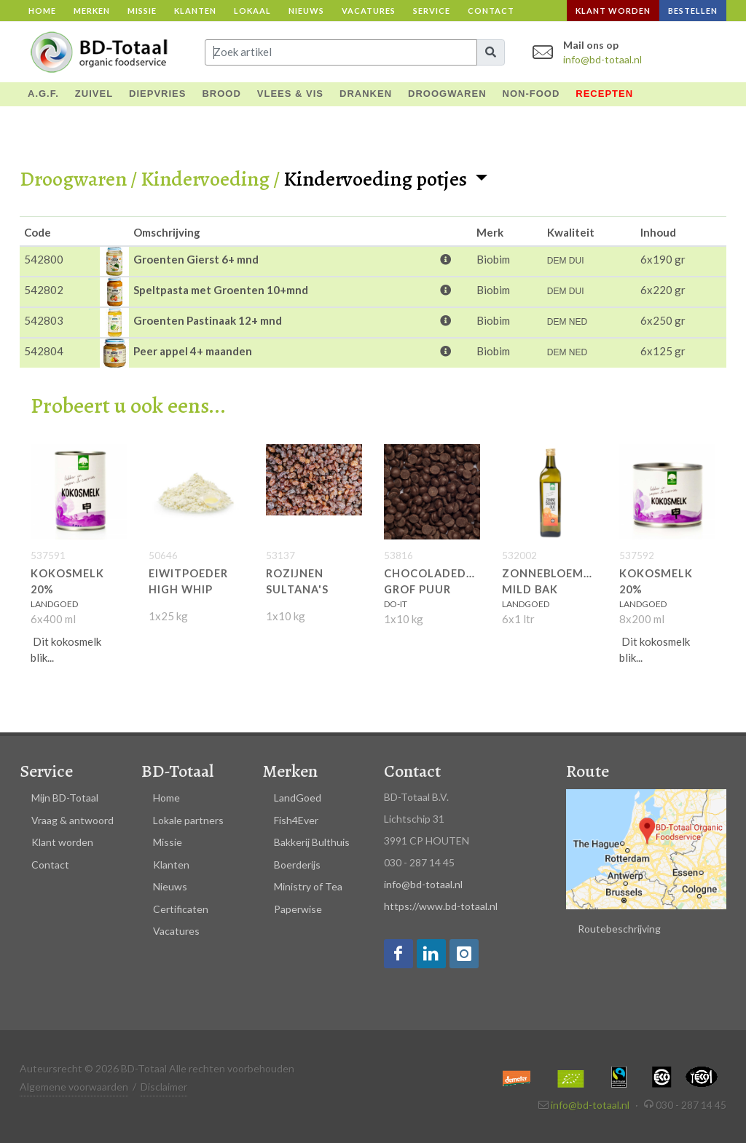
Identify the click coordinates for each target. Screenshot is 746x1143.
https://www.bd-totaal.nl (441, 906)
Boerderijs (297, 864)
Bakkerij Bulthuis (312, 842)
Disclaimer (164, 1086)
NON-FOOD (531, 93)
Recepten (604, 93)
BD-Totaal (177, 771)
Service (431, 10)
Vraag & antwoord (72, 820)
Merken (92, 10)
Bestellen (693, 10)
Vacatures (369, 10)
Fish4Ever (296, 820)
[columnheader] (60, 231)
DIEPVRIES (157, 93)
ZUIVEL (94, 93)
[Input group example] (341, 52)
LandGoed (297, 797)
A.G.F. (43, 93)
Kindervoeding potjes (377, 179)
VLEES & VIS (290, 93)
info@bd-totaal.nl (602, 59)
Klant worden (613, 10)
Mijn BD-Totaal (64, 797)
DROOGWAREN (447, 93)
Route (587, 771)
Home (42, 10)
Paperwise (298, 909)
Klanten (195, 10)
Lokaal (252, 10)
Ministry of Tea (308, 886)
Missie (142, 10)
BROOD (221, 93)
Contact (491, 10)
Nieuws (306, 10)
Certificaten (180, 909)
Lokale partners (188, 820)
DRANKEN (365, 93)
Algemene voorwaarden (74, 1086)
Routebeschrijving (619, 928)
